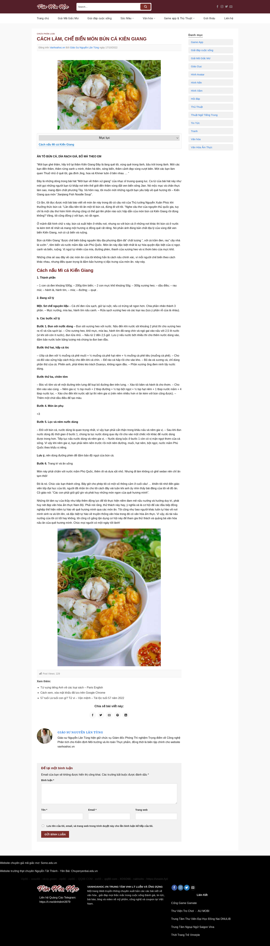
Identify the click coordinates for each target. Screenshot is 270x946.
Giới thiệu (209, 18)
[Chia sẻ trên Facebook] (92, 715)
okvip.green (50, 878)
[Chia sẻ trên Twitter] (100, 715)
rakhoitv (138, 878)
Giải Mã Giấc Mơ (68, 18)
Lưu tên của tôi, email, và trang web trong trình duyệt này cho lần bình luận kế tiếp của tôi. (99, 826)
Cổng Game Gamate (184, 903)
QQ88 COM (85, 878)
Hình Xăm (196, 90)
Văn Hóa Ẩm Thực (201, 147)
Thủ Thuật (197, 106)
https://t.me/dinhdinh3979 (54, 901)
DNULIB (226, 918)
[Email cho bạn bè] (109, 715)
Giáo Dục (196, 66)
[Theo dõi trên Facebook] (217, 6)
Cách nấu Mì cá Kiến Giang (56, 144)
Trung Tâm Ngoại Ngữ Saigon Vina (192, 927)
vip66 (62, 878)
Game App (197, 42)
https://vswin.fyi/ (157, 878)
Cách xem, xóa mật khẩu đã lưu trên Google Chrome (72, 692)
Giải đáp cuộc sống (99, 18)
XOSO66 (125, 878)
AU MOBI (203, 911)
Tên (44, 809)
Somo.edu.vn (49, 862)
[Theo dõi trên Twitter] (226, 6)
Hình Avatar (197, 74)
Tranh (194, 131)
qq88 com (110, 878)
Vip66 (24, 878)
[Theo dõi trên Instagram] (222, 6)
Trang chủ (43, 18)
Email (92, 809)
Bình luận (47, 780)
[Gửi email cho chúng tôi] (231, 6)
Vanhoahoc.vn (57, 47)
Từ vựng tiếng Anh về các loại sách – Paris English (71, 687)
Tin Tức (195, 123)
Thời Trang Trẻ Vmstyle (185, 934)
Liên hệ (228, 18)
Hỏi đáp (195, 98)
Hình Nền (196, 82)
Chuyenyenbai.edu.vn (84, 871)
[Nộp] (145, 7)
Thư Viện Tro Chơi (182, 911)
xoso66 (13, 878)
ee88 (98, 878)
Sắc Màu (127, 18)
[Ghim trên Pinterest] (117, 715)
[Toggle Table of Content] (176, 138)
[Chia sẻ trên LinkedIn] (125, 715)
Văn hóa (149, 18)
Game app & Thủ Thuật (179, 18)
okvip (3, 878)
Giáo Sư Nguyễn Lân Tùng (84, 47)
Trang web (141, 809)
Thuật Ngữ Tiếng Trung (204, 114)
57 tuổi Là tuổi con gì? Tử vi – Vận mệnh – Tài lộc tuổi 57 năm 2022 (82, 698)
